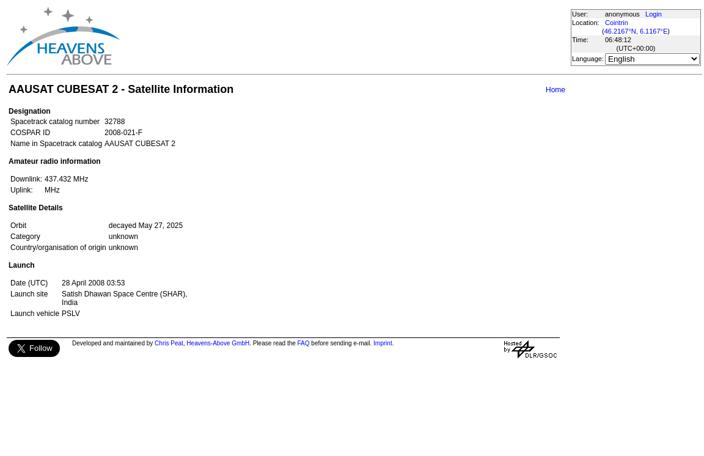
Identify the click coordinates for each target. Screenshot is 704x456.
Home (555, 90)
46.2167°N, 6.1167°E (636, 31)
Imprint (382, 343)
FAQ (304, 343)
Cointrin (616, 22)
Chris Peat (169, 343)
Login (653, 14)
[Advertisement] (344, 36)
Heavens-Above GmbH (217, 343)
